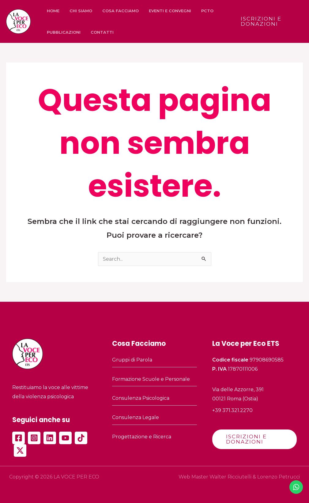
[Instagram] (34, 438)
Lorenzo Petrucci (278, 477)
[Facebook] (18, 438)
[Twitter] (20, 450)
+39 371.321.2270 (232, 410)
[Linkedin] (49, 438)
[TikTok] (81, 438)
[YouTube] (65, 438)
